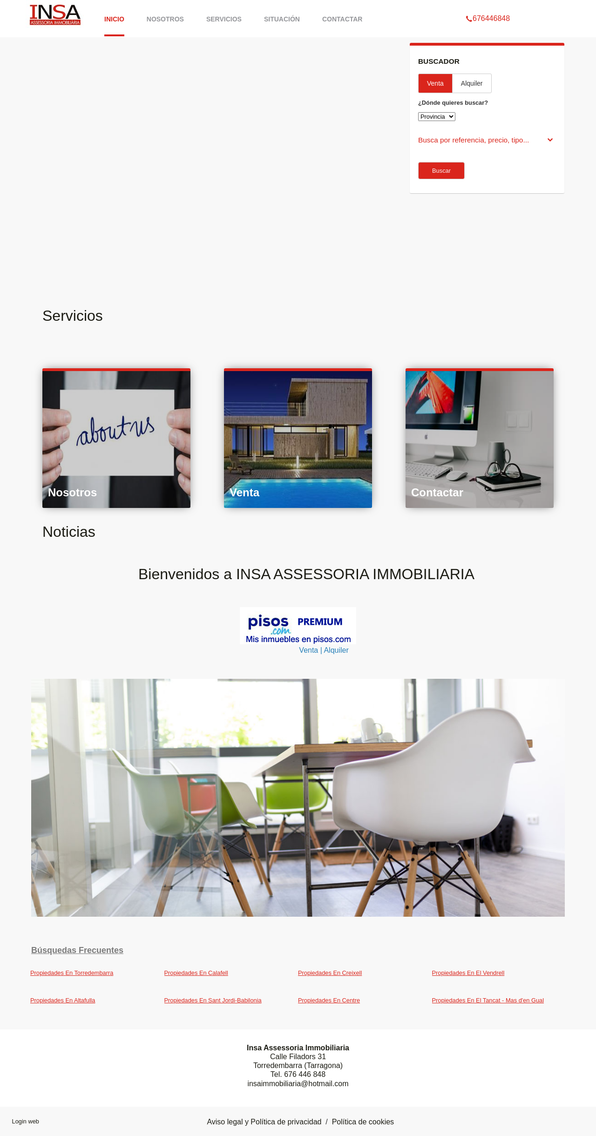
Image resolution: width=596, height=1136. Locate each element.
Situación (282, 19)
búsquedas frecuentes (77, 950)
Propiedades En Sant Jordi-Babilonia (213, 1000)
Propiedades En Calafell (196, 972)
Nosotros (165, 19)
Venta (435, 83)
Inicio (114, 19)
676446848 (488, 6)
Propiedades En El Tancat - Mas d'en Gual (488, 1000)
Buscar (441, 170)
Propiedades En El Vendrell (468, 972)
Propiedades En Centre (329, 1000)
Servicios (224, 19)
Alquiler (472, 83)
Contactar (342, 19)
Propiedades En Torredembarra (71, 972)
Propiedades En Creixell (330, 972)
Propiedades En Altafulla (62, 1000)
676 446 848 (304, 1074)
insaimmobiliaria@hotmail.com (297, 1084)
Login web (25, 1121)
